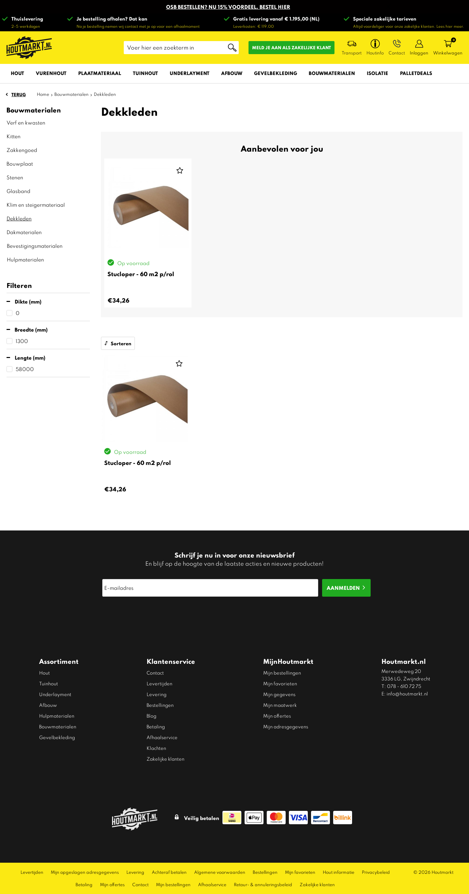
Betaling (156, 726)
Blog (151, 715)
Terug (18, 94)
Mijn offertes (277, 715)
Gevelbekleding (275, 73)
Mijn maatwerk (280, 705)
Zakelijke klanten (165, 758)
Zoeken (232, 47)
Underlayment (189, 73)
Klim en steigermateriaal (36, 204)
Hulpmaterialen (25, 259)
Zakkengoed (22, 149)
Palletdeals (416, 73)
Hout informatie (338, 872)
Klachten (156, 748)
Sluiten (388, 6)
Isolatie (377, 73)
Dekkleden (19, 218)
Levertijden (159, 683)
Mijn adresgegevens (285, 726)
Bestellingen (160, 705)
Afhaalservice (162, 737)
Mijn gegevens (279, 694)
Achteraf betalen (169, 872)
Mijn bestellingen (282, 672)
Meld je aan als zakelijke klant (291, 47)
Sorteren (121, 343)
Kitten (14, 136)
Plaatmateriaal (99, 73)
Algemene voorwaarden (219, 872)
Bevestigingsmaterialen (35, 245)
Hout (17, 73)
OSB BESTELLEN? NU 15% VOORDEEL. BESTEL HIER (228, 6)
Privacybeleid (376, 872)
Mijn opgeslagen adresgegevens (85, 872)
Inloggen (419, 52)
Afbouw (231, 73)
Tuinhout (145, 73)
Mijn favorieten (280, 683)
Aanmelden (343, 587)
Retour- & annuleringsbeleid (263, 884)
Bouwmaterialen (332, 73)
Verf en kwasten (26, 122)
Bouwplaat (20, 163)
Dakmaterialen (24, 232)
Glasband (18, 190)
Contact (155, 672)
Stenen (15, 177)
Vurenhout (51, 73)
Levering (156, 694)
